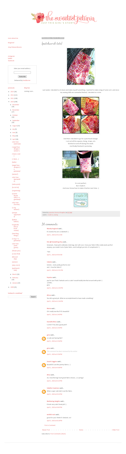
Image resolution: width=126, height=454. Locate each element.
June (14, 132)
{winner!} (15, 174)
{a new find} (16, 254)
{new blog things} (15, 234)
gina (48, 335)
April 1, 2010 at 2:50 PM (54, 328)
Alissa (49, 295)
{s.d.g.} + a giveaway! (16, 240)
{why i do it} (16, 265)
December (15, 105)
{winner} (15, 262)
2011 (12, 98)
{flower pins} (16, 251)
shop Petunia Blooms (15, 47)
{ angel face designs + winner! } (16, 149)
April (14, 139)
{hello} (14, 162)
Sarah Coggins (52, 361)
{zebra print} (16, 184)
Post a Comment (50, 425)
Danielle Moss (52, 322)
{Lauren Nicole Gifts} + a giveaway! (16, 196)
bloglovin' (11, 43)
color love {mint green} (15, 246)
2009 (12, 287)
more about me (13, 38)
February (15, 278)
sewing (55, 215)
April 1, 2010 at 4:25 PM (54, 381)
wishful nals (51, 415)
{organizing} (16, 191)
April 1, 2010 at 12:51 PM (55, 270)
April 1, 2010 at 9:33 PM (54, 394)
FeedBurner (26, 80)
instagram (11, 56)
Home (81, 430)
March (14, 274)
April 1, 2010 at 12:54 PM (55, 288)
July (13, 129)
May (13, 136)
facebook (11, 61)
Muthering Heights (53, 401)
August (14, 126)
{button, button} (15, 221)
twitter (10, 58)
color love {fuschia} (15, 204)
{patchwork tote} (15, 269)
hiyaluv (49, 277)
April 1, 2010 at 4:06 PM (54, 368)
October (15, 115)
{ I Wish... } (15, 159)
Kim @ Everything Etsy (55, 242)
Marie (49, 308)
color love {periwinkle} (16, 179)
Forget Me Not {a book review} (15, 227)
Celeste (49, 262)
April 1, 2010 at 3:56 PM (54, 341)
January (15, 283)
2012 (12, 95)
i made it (50, 215)
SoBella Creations (53, 388)
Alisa (48, 375)
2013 (12, 92)
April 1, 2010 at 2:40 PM (54, 314)
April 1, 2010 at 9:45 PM (54, 407)
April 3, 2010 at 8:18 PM (54, 421)
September (15, 120)
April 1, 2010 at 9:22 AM (54, 235)
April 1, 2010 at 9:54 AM (54, 255)
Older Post (115, 430)
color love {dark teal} (16, 143)
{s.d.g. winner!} (15, 209)
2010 (12, 102)
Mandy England (52, 229)
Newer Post (46, 430)
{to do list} (15, 187)
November (15, 110)
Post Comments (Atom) (58, 434)
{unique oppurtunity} (16, 215)
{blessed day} (15, 258)
